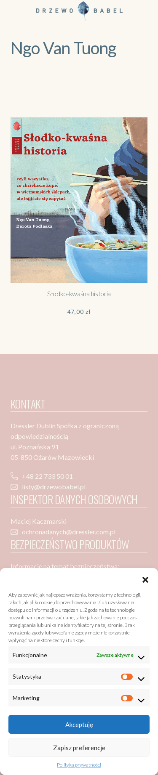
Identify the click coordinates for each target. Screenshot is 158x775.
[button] (145, 578)
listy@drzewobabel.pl (54, 487)
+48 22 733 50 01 (47, 476)
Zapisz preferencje (79, 747)
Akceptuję (79, 724)
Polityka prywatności (79, 765)
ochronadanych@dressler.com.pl (68, 532)
